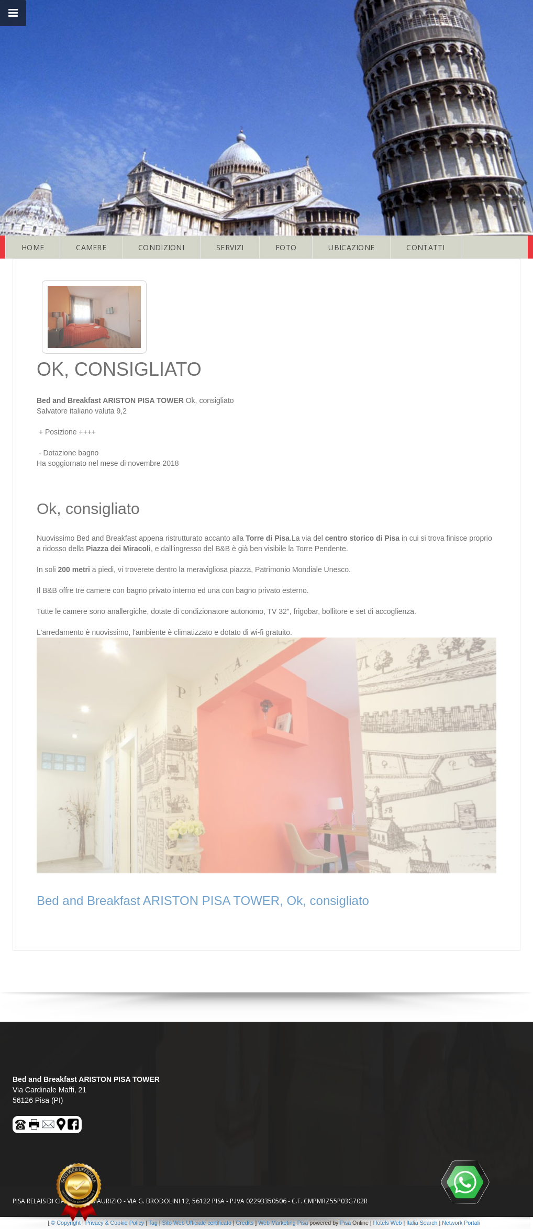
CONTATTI (425, 247)
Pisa (345, 1223)
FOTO (285, 247)
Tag (153, 1223)
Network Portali (461, 1223)
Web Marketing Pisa (283, 1223)
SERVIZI (229, 247)
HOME (32, 247)
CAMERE (91, 247)
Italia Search (421, 1223)
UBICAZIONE (351, 247)
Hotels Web (387, 1223)
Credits (245, 1223)
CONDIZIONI (161, 247)
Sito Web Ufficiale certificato (196, 1223)
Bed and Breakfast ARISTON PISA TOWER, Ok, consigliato (203, 900)
